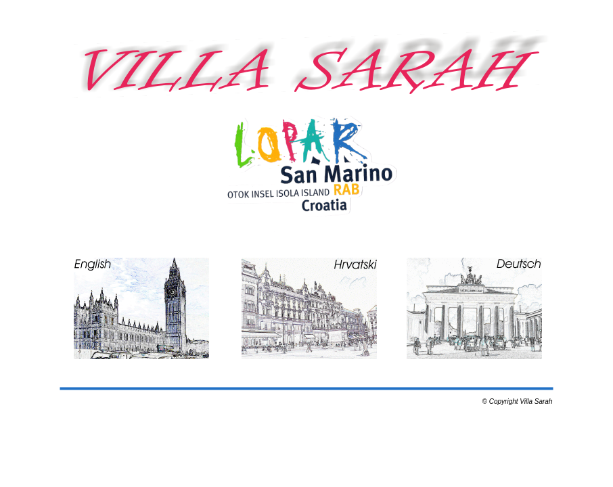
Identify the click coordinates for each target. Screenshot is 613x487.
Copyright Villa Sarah (521, 401)
